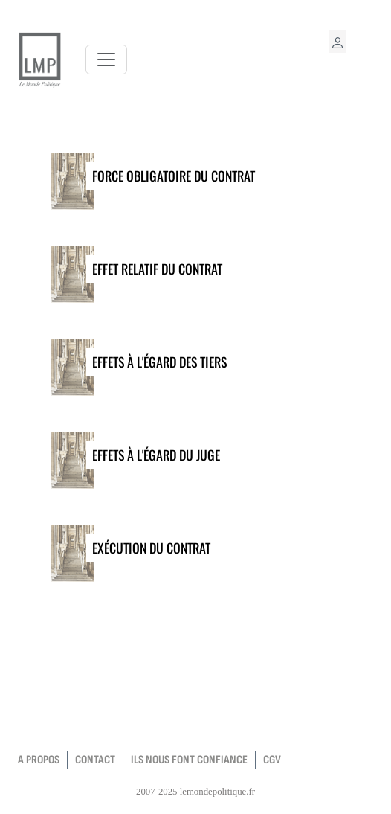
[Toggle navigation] (106, 59)
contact (95, 760)
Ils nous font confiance (189, 760)
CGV (272, 760)
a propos (38, 760)
